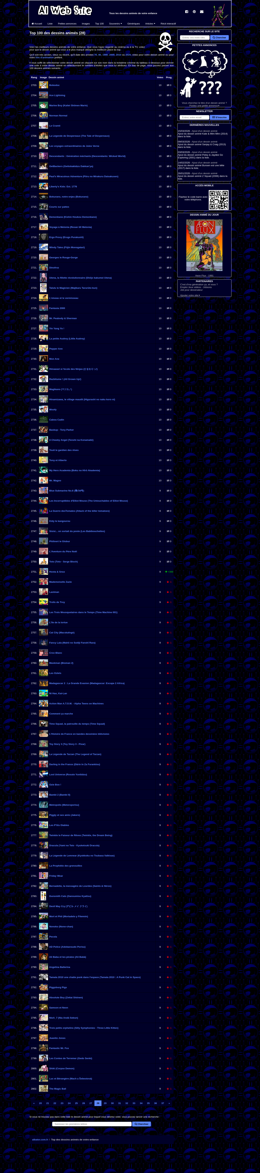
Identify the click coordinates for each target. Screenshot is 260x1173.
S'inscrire (219, 117)
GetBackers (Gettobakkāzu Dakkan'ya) (71, 166)
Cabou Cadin (56, 419)
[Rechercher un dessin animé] (91, 1124)
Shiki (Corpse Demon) (61, 1068)
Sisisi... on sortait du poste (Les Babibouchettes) (77, 531)
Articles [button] (150, 23)
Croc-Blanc (55, 652)
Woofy (53, 409)
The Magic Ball (57, 1088)
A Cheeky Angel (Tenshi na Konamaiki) (71, 440)
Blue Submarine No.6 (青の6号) (66, 490)
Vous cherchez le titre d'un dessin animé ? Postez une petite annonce (204, 77)
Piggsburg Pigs (58, 987)
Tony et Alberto (58, 460)
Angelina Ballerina (59, 967)
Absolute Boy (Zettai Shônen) (66, 997)
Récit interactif (168, 23)
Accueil (37, 23)
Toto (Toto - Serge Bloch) (63, 561)
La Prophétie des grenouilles (65, 865)
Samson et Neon (58, 1007)
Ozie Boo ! (55, 784)
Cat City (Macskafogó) (62, 632)
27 (90, 1103)
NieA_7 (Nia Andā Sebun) (63, 1017)
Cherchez (141, 1124)
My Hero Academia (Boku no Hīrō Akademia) (74, 470)
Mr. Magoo (55, 480)
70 (95, 54)
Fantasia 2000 (57, 308)
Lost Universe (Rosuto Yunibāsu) (68, 774)
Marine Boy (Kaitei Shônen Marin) (68, 105)
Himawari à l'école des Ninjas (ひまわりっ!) (73, 369)
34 (141, 1103)
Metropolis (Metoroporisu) (64, 805)
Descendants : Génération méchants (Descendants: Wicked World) (87, 156)
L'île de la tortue (58, 622)
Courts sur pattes (59, 206)
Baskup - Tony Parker (61, 429)
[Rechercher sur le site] (195, 37)
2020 (128, 54)
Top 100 (99, 23)
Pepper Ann (56, 348)
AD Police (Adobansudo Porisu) (67, 946)
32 (126, 1103)
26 (83, 1103)
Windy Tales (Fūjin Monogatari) (67, 247)
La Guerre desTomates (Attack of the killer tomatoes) (79, 511)
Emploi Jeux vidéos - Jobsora (196, 287)
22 (54, 1103)
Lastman (54, 592)
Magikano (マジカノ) (60, 389)
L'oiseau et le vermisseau (63, 298)
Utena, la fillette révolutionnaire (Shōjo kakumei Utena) (80, 277)
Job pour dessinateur (191, 290)
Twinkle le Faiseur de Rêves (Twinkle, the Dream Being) (80, 835)
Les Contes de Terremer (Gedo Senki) (70, 1058)
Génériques (133, 23)
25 (76, 1103)
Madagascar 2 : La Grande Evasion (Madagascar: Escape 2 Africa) (87, 683)
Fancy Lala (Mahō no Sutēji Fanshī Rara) (72, 642)
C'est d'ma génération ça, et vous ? (199, 284)
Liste (50, 23)
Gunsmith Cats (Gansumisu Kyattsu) (70, 896)
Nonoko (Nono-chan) (61, 926)
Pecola (53, 936)
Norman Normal (58, 115)
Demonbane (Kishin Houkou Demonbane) (73, 217)
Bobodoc (54, 85)
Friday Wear (56, 876)
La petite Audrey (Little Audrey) (67, 338)
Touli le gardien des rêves (64, 450)
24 (69, 1103)
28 (98, 1103)
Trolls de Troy (57, 602)
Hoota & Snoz (57, 571)
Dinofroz (54, 267)
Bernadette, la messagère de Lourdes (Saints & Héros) (80, 886)
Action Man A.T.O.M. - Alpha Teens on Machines (76, 703)
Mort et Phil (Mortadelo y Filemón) (68, 916)
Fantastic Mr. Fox (59, 1048)
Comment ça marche (61, 713)
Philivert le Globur (59, 541)
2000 (112, 54)
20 (40, 1103)
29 (105, 1103)
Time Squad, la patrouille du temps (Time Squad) (77, 723)
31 (119, 1103)
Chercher (219, 37)
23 (62, 1103)
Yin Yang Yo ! (56, 328)
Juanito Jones (57, 1038)
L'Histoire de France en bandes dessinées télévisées (79, 734)
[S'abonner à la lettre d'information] (194, 117)
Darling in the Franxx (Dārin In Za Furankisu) (74, 764)
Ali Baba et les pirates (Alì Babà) (67, 957)
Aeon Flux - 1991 (204, 248)
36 (155, 1103)
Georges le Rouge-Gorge (63, 257)
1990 (105, 54)
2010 (118, 54)
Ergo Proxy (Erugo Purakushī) (66, 237)
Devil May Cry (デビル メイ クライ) (68, 906)
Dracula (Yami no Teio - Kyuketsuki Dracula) (74, 845)
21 (47, 1103)
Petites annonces (67, 23)
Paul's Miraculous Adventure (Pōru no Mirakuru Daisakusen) (83, 176)
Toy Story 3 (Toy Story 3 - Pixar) (67, 744)
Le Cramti (54, 125)
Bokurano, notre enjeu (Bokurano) (68, 196)
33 (134, 1103)
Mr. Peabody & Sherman (63, 318)
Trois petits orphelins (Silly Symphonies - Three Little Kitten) (83, 1028)
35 (148, 1103)
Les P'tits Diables (59, 825)
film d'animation (44, 57)
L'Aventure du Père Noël (63, 551)
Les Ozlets (55, 673)
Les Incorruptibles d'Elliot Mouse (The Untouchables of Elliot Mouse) (88, 500)
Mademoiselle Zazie (60, 582)
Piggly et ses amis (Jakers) (64, 815)
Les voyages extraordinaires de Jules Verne (74, 146)
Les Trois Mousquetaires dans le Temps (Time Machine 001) (83, 612)
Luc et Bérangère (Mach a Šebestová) (70, 1078)
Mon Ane (54, 359)
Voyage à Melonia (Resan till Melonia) (70, 227)
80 (99, 54)
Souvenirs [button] (115, 23)
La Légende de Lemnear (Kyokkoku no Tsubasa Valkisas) (82, 855)
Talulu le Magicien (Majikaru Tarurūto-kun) (73, 288)
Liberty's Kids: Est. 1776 (63, 186)
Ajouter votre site (190, 295)
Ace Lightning (57, 95)
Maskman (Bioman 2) (61, 663)
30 (112, 1103)
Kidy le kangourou (59, 521)
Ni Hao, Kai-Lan (58, 693)
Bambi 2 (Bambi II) (59, 794)
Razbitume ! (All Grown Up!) (65, 379)
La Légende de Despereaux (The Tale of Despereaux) (79, 135)
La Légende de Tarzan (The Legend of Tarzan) (75, 754)
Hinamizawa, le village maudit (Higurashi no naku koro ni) (82, 399)
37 (162, 1103)
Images (86, 23)
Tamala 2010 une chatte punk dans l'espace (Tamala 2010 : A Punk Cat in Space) (95, 977)
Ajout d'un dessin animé (204, 131)
